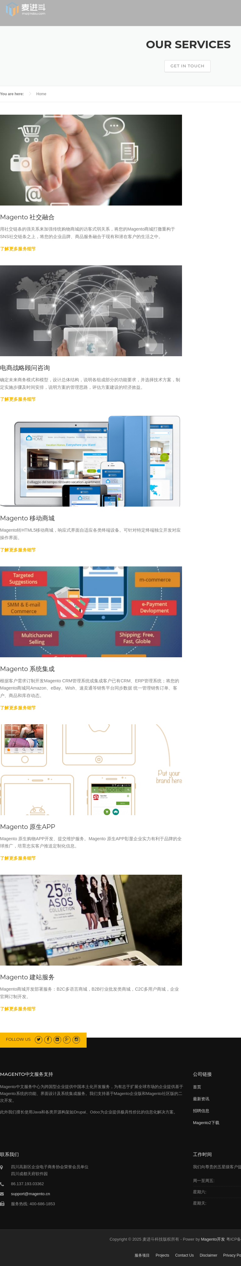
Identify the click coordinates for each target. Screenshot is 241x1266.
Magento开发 (213, 1239)
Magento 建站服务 (27, 977)
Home (41, 94)
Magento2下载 (206, 1122)
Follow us (18, 1039)
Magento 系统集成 (27, 669)
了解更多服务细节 (18, 248)
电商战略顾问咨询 (25, 368)
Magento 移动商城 (27, 518)
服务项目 (142, 1255)
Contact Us (184, 1255)
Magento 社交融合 (27, 217)
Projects (162, 1255)
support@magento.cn (30, 1193)
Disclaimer (208, 1255)
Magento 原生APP (27, 827)
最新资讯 (201, 1099)
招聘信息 (201, 1110)
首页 (197, 1087)
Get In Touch (187, 65)
